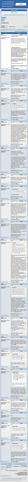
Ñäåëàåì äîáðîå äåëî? (3, 19)
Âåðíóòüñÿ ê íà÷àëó (4, 68)
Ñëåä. (4, 26)
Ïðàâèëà (12, 478)
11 (7, 25)
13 (2, 26)
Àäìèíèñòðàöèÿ (15, 478)
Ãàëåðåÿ (8, 478)
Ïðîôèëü (6, 14)
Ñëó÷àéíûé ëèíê (21, 478)
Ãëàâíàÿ (3, 478)
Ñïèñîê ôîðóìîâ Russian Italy (10, 29)
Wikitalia (25, 478)
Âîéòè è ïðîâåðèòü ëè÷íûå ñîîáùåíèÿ (15, 14)
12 (1, 26)
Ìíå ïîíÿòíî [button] (21, 4)
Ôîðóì (6, 478)
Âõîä (22, 14)
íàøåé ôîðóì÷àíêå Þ (21, 54)
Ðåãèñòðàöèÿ (14, 11)
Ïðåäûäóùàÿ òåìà (17, 31)
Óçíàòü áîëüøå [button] (9, 6)
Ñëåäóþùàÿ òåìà (24, 31)
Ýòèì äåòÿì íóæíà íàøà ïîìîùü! (20, 29)
